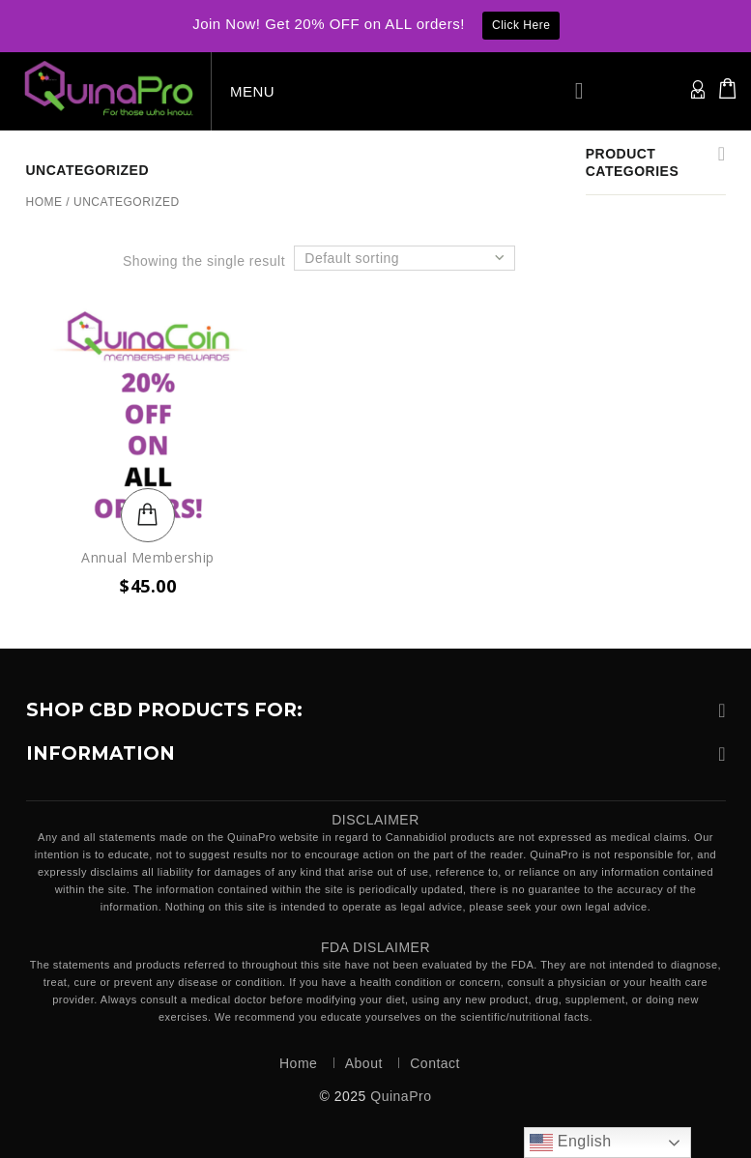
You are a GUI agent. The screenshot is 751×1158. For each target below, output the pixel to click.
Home (44, 202)
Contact (435, 1063)
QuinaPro (400, 1096)
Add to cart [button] (148, 515)
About (364, 1063)
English (571, 1142)
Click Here (521, 25)
